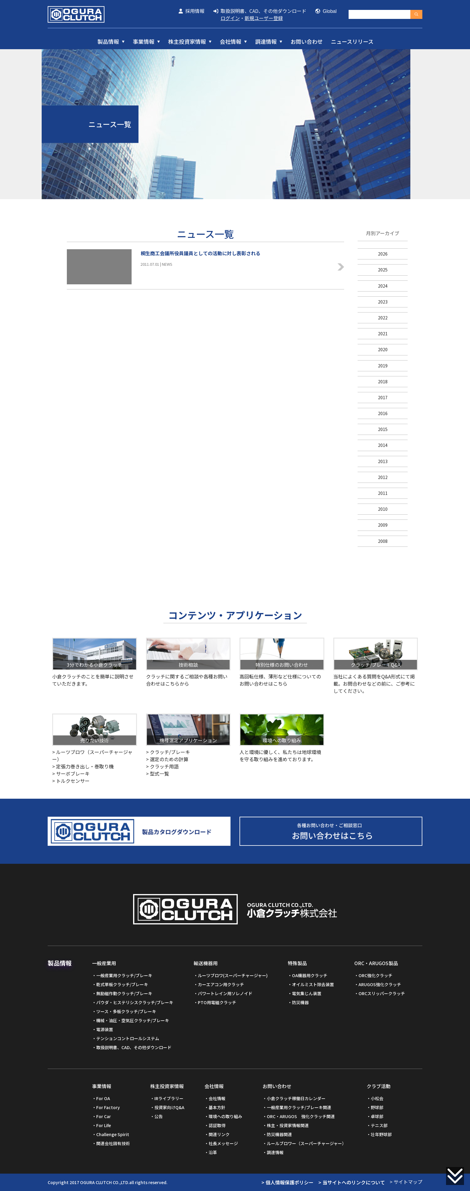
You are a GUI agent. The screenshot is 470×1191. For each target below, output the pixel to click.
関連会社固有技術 (113, 1143)
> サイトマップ (406, 1181)
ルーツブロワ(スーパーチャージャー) (233, 975)
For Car (103, 1116)
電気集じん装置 (306, 993)
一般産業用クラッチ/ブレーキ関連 (299, 1107)
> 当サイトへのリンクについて (351, 1182)
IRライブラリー (168, 1098)
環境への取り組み (225, 1116)
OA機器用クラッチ (309, 975)
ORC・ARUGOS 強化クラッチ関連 (301, 1116)
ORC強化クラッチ (375, 975)
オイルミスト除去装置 (313, 984)
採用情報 (191, 10)
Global (326, 11)
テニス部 (379, 1125)
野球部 (377, 1107)
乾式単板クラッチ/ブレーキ (122, 984)
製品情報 (108, 41)
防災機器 (300, 1002)
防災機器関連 (279, 1134)
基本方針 (217, 1107)
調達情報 (266, 41)
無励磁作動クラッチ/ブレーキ (124, 993)
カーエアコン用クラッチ (221, 984)
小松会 (377, 1098)
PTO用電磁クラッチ (217, 1002)
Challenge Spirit (112, 1134)
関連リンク (219, 1134)
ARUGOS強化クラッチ (379, 984)
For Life (103, 1125)
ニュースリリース (352, 41)
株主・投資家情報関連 (288, 1125)
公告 (158, 1116)
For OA (103, 1098)
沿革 (213, 1152)
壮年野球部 (381, 1134)
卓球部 (377, 1116)
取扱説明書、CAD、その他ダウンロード (259, 10)
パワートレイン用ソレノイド (225, 993)
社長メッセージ (223, 1143)
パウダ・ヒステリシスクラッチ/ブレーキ (134, 1002)
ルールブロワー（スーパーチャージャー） (306, 1143)
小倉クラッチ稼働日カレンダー (296, 1098)
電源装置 (104, 1029)
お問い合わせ (306, 41)
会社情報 (230, 41)
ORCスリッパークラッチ (381, 993)
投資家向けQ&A (169, 1107)
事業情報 (143, 41)
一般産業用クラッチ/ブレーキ (124, 975)
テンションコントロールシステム (127, 1038)
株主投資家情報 (187, 41)
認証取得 (217, 1125)
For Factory (108, 1107)
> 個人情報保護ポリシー (287, 1182)
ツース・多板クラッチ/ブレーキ (126, 1011)
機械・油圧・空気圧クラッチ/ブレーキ (132, 1020)
